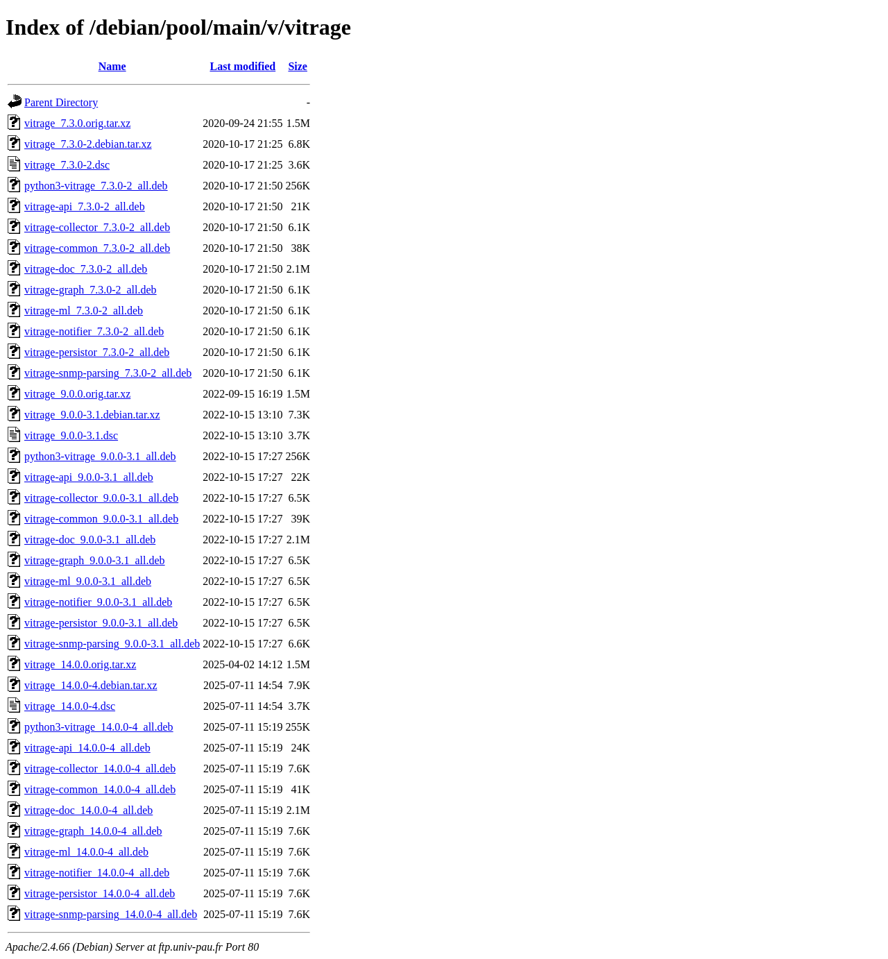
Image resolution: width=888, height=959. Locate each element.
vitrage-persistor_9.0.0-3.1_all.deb (101, 623)
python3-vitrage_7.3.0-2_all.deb (96, 186)
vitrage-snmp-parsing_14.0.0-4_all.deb (110, 914)
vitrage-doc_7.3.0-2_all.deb (85, 269)
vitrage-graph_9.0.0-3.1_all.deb (94, 560)
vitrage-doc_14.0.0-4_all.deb (88, 810)
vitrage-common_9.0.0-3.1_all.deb (101, 519)
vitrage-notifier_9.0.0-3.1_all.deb (98, 602)
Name (112, 66)
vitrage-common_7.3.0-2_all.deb (97, 248)
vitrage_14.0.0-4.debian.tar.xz (90, 685)
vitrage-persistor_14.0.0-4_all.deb (99, 893)
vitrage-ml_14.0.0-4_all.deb (86, 852)
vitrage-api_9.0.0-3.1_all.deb (88, 477)
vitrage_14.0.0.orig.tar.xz (80, 664)
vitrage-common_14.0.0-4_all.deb (100, 789)
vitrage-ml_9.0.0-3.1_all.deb (87, 581)
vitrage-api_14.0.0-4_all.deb (87, 748)
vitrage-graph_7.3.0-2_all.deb (90, 290)
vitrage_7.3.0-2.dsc (67, 165)
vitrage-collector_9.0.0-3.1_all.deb (101, 498)
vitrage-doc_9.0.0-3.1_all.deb (89, 539)
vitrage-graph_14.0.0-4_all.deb (93, 831)
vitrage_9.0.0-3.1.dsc (71, 435)
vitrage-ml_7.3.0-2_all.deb (83, 310)
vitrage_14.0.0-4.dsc (69, 706)
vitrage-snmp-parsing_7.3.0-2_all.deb (107, 373)
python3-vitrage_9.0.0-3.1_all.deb (100, 456)
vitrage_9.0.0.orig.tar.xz (77, 394)
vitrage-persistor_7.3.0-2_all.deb (96, 352)
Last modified (243, 66)
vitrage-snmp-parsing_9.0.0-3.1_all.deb (112, 644)
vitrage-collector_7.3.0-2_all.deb (97, 227)
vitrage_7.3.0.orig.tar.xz (77, 123)
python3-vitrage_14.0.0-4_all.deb (98, 727)
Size (297, 66)
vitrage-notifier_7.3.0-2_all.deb (94, 331)
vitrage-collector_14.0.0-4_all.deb (100, 768)
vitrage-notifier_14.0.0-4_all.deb (96, 873)
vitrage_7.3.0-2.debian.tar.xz (88, 144)
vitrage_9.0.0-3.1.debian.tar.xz (92, 415)
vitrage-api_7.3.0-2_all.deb (84, 206)
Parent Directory (61, 102)
